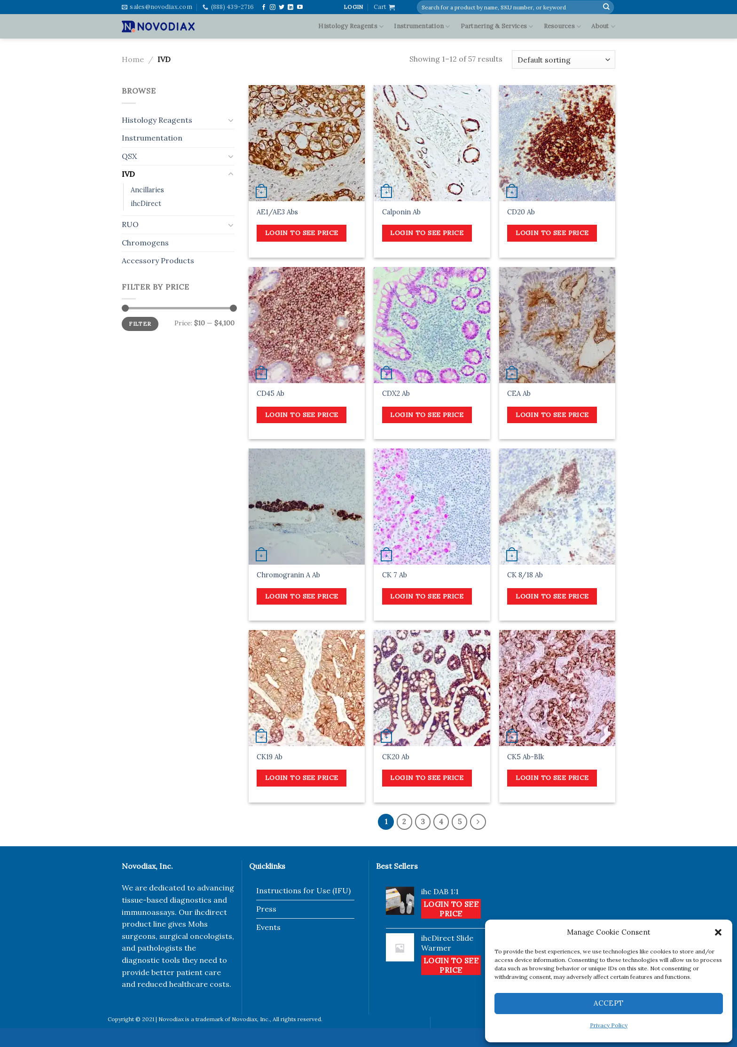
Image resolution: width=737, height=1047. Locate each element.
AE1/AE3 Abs (277, 212)
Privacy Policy (608, 1025)
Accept (609, 1003)
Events (268, 927)
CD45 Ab (270, 393)
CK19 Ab (269, 757)
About (603, 26)
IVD (128, 174)
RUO (130, 224)
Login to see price (301, 232)
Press (266, 908)
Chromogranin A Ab (288, 575)
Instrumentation (422, 26)
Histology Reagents (351, 26)
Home (133, 59)
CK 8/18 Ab (525, 575)
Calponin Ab (401, 212)
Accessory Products (158, 260)
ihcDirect (146, 203)
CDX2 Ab (396, 393)
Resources (562, 26)
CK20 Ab (395, 757)
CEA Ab (519, 393)
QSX (129, 156)
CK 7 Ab (394, 575)
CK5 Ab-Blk (525, 757)
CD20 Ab (521, 212)
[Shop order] (563, 59)
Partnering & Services (497, 26)
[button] (718, 932)
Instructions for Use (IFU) (303, 890)
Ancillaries (147, 190)
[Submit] (606, 7)
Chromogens (145, 242)
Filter (140, 323)
